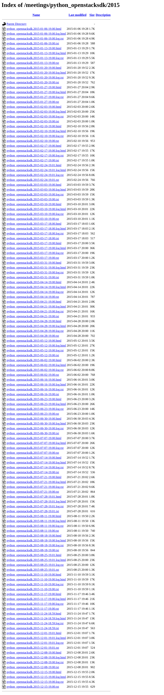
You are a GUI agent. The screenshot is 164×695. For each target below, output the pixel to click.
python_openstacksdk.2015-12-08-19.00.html (34, 652)
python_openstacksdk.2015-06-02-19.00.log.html (36, 365)
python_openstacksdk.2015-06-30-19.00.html (34, 418)
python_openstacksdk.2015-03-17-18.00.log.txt (35, 233)
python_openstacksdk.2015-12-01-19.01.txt (33, 647)
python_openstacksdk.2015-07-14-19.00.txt (33, 472)
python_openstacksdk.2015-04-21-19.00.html (34, 301)
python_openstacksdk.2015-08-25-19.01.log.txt (35, 564)
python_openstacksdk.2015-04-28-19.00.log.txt (35, 331)
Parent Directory (16, 23)
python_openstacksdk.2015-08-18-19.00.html (34, 535)
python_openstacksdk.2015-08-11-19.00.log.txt (35, 525)
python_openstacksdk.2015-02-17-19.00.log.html (36, 150)
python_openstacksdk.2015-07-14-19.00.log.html (36, 462)
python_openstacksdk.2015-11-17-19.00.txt (33, 608)
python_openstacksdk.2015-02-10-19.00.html (34, 126)
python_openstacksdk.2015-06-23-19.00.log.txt (35, 408)
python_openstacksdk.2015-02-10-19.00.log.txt (35, 136)
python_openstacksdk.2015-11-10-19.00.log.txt (35, 584)
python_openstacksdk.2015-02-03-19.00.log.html (36, 111)
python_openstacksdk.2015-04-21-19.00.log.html (36, 306)
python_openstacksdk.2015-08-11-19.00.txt (33, 530)
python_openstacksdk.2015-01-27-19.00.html (34, 87)
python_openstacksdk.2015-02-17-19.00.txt (33, 160)
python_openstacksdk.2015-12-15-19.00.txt (33, 686)
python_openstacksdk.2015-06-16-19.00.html (34, 379)
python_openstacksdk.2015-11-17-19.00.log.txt (35, 603)
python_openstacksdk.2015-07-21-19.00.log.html (36, 482)
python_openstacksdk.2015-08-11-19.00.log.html (36, 521)
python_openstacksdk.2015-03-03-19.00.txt (33, 199)
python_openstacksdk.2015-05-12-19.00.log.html (36, 345)
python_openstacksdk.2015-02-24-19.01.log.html (36, 170)
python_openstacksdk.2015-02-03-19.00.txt (33, 121)
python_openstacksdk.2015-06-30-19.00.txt (33, 433)
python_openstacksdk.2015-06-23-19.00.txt (33, 413)
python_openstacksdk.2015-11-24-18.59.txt (33, 628)
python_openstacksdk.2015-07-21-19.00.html (34, 477)
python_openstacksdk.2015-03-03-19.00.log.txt (35, 194)
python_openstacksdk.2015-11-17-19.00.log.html (36, 599)
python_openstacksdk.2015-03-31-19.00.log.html (36, 267)
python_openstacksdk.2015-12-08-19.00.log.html (36, 657)
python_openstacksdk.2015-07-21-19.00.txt (33, 491)
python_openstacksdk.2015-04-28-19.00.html (34, 321)
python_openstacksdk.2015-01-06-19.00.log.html (36, 33)
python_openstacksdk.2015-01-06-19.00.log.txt (35, 38)
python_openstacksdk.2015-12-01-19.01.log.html (36, 638)
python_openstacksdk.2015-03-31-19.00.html (34, 262)
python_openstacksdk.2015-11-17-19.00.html (34, 594)
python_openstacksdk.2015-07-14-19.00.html (34, 457)
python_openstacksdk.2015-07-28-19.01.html (34, 496)
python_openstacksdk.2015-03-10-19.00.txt (33, 218)
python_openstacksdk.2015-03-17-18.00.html (34, 223)
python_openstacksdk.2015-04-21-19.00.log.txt (35, 311)
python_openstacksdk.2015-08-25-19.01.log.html (36, 560)
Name (36, 14)
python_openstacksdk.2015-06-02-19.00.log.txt (35, 369)
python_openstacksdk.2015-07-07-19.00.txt (33, 452)
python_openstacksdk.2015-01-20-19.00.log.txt (35, 77)
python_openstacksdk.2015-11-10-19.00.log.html (36, 579)
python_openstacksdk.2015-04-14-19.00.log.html (36, 287)
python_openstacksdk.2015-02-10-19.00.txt (33, 140)
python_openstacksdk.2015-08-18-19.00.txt (33, 550)
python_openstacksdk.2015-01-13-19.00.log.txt (35, 58)
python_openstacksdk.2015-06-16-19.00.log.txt (35, 389)
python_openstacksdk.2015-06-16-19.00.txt (33, 394)
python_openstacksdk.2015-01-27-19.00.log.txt (35, 97)
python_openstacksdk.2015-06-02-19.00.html (34, 360)
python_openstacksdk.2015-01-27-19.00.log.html (36, 92)
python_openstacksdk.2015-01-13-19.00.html (34, 48)
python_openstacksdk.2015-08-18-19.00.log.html (36, 540)
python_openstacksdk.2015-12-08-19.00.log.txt (35, 662)
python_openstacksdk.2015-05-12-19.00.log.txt (35, 350)
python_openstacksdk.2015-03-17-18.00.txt (33, 238)
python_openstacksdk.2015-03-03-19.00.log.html (36, 189)
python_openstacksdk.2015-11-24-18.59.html (34, 613)
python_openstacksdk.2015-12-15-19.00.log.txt (35, 681)
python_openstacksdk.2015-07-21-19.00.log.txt (35, 486)
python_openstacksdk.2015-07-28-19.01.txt (33, 511)
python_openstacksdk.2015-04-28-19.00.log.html (36, 326)
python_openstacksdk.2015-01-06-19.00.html (34, 28)
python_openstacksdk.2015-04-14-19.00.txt (33, 296)
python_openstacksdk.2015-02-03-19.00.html (34, 106)
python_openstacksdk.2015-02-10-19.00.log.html (36, 131)
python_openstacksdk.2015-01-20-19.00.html (34, 67)
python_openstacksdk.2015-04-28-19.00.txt (33, 335)
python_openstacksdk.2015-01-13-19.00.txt (33, 62)
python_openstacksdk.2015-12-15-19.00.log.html (36, 677)
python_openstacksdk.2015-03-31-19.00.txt (33, 277)
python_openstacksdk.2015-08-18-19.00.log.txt (35, 545)
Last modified (78, 14)
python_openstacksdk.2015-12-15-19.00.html (34, 672)
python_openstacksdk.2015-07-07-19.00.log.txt (35, 447)
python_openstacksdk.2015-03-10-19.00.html (34, 204)
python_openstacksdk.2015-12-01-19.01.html (34, 633)
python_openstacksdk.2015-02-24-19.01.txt (33, 179)
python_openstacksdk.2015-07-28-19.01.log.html (36, 501)
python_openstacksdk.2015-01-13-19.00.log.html (36, 53)
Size (92, 14)
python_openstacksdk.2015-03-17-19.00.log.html (36, 248)
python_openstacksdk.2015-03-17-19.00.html (34, 243)
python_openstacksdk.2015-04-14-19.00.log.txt (35, 292)
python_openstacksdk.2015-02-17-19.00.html (34, 145)
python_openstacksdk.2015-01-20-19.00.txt (33, 82)
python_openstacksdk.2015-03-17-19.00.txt (33, 257)
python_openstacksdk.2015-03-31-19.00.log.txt (35, 272)
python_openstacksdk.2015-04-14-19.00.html (34, 282)
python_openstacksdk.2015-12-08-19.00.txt (33, 667)
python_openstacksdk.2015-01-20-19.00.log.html (36, 72)
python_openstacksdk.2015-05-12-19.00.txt (33, 355)
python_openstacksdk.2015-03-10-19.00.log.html (36, 209)
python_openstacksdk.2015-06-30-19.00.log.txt (35, 428)
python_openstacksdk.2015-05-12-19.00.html (34, 340)
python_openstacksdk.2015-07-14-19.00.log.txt (35, 467)
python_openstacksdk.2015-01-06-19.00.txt (33, 43)
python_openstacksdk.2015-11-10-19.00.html (34, 574)
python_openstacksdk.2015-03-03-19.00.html (34, 184)
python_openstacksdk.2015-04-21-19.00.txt (33, 316)
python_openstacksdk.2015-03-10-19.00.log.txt (35, 214)
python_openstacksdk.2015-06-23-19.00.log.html (36, 404)
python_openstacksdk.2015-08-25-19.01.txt (33, 569)
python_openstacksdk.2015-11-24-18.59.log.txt (35, 623)
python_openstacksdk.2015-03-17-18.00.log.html (36, 228)
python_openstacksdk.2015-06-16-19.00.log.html (36, 384)
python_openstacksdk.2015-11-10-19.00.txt (33, 589)
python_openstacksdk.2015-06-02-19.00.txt (33, 374)
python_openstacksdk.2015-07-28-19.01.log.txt (35, 506)
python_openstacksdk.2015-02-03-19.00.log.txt (35, 116)
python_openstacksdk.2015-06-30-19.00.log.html (36, 423)
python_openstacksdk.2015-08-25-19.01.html (34, 555)
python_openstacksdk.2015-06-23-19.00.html (34, 399)
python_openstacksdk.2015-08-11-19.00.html (34, 516)
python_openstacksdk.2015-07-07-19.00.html (34, 438)
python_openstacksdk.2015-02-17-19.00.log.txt (35, 155)
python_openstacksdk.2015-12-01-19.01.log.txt (35, 642)
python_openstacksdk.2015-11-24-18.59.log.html (36, 618)
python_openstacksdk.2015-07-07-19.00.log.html (36, 443)
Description (103, 14)
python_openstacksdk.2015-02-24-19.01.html (34, 165)
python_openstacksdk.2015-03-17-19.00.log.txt (35, 253)
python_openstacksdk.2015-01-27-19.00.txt (33, 101)
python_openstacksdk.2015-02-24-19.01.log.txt (35, 175)
